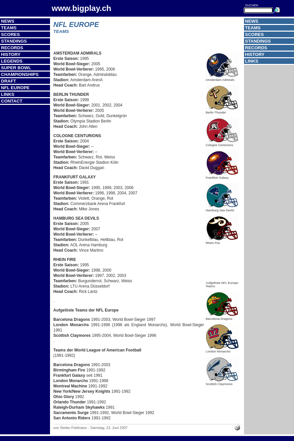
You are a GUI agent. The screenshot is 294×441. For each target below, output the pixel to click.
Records (12, 47)
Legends (11, 61)
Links (7, 94)
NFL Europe (15, 87)
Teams (9, 27)
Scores (10, 34)
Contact (11, 101)
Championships (20, 74)
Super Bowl (16, 67)
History (11, 54)
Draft (8, 81)
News (7, 21)
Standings (14, 41)
